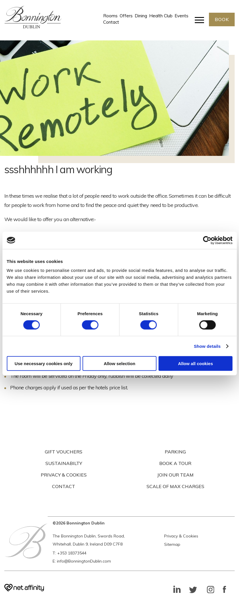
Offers (125, 16)
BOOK (221, 20)
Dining (140, 16)
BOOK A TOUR (175, 463)
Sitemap (172, 544)
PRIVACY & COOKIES (64, 475)
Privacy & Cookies (181, 536)
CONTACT (63, 486)
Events (181, 16)
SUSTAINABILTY (63, 463)
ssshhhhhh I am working (58, 169)
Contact (111, 22)
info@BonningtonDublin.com (84, 561)
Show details (207, 345)
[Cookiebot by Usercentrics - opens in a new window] (207, 240)
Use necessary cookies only (44, 363)
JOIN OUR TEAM (175, 475)
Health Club (160, 16)
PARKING (175, 452)
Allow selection (119, 363)
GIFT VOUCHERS (63, 452)
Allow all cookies (195, 363)
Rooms (110, 16)
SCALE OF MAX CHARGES (175, 486)
